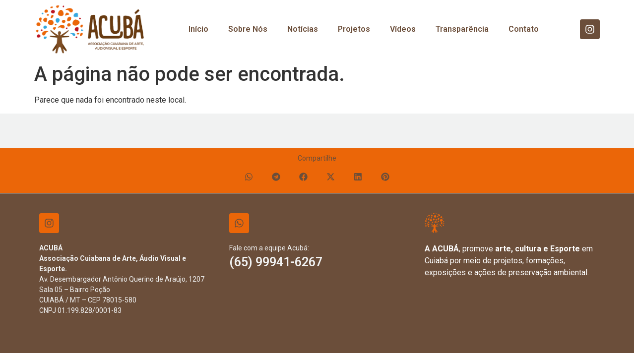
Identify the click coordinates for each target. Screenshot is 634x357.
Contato (523, 29)
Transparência (462, 29)
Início (198, 29)
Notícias (302, 29)
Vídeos (403, 29)
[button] (249, 177)
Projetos (354, 29)
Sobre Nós (247, 29)
